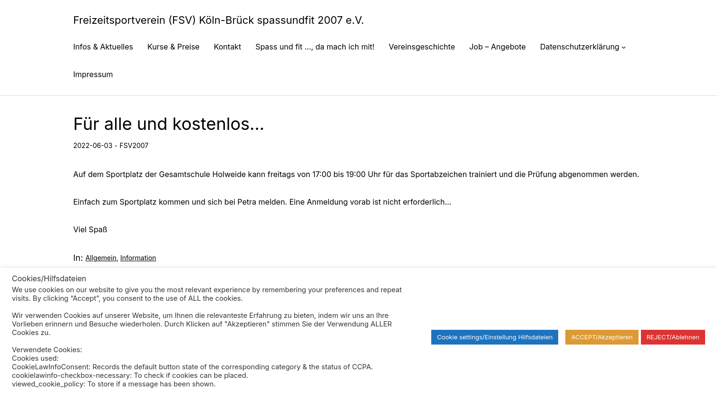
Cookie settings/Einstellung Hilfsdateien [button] (494, 337)
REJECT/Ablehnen (673, 337)
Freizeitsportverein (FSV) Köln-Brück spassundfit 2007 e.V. (218, 20)
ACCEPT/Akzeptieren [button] (601, 337)
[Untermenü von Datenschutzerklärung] (623, 46)
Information (138, 258)
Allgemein (101, 258)
